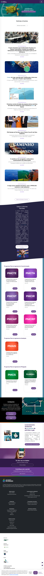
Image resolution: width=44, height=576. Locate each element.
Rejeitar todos (30, 573)
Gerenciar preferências (40, 573)
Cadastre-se (12, 522)
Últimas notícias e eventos (32, 510)
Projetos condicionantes (32, 504)
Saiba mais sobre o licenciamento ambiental (28, 11)
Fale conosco (22, 473)
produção (30, 428)
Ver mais (15, 288)
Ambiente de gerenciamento (12, 528)
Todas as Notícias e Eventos (22, 199)
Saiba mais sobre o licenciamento (32, 444)
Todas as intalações (12, 502)
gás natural (23, 224)
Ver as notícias (22, 464)
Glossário (12, 523)
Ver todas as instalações (11, 413)
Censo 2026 (12, 525)
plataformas (4, 407)
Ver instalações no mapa (11, 417)
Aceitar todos (35, 573)
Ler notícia (22, 56)
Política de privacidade (12, 527)
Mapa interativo (12, 504)
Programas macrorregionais (32, 502)
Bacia (33, 105)
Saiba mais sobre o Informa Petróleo (22, 246)
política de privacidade (14, 574)
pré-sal (24, 80)
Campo (9, 77)
